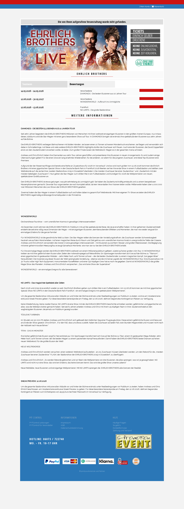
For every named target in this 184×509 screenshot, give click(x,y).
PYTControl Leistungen (39, 423)
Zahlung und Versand (122, 430)
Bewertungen (77, 84)
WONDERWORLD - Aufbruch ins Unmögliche (100, 102)
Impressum (66, 423)
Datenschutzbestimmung (72, 428)
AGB (63, 425)
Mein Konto (145, 6)
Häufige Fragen (119, 423)
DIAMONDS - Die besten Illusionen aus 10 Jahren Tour (103, 94)
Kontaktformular (120, 428)
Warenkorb (158, 6)
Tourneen (27, 84)
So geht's (117, 425)
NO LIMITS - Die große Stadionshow (95, 110)
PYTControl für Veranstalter (41, 425)
